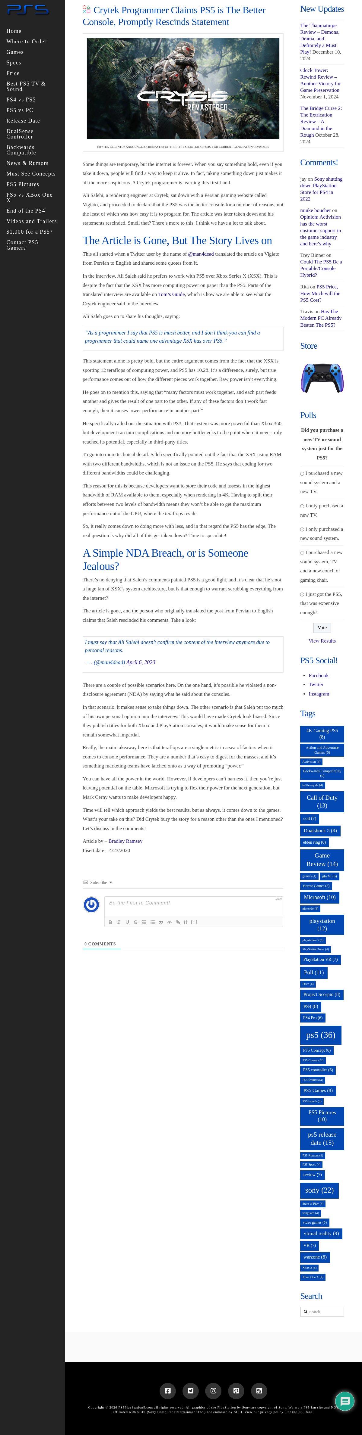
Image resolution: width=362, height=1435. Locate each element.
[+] (194, 922)
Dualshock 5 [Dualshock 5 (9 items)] (320, 830)
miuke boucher (315, 210)
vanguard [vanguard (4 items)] (310, 1213)
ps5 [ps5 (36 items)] (320, 1035)
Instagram (319, 694)
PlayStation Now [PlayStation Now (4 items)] (315, 949)
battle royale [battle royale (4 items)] (312, 785)
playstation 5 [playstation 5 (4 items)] (312, 940)
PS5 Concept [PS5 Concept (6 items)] (317, 1050)
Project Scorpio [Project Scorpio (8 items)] (321, 994)
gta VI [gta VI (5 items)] (329, 876)
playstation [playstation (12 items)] (322, 925)
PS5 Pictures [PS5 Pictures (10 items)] (322, 1116)
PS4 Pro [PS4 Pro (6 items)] (313, 1018)
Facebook (319, 675)
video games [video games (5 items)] (315, 1222)
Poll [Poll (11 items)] (314, 972)
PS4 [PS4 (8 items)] (310, 1006)
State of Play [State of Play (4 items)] (312, 1203)
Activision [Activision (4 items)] (311, 761)
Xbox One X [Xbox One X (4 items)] (312, 1277)
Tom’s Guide (171, 294)
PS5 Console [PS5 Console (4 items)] (312, 1060)
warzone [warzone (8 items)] (315, 1256)
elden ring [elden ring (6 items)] (314, 842)
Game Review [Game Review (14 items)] (322, 859)
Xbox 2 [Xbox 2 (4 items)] (309, 1267)
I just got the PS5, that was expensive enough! (321, 603)
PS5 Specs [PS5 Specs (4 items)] (311, 1164)
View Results (322, 641)
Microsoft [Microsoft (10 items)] (319, 897)
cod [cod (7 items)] (309, 818)
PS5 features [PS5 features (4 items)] (312, 1080)
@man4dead (201, 254)
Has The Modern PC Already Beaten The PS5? (320, 318)
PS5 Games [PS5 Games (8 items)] (318, 1090)
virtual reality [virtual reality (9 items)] (321, 1233)
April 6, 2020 (140, 662)
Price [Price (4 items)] (307, 983)
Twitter (316, 684)
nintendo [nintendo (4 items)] (310, 908)
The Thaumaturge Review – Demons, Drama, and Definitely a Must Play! (319, 39)
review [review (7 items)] (312, 1174)
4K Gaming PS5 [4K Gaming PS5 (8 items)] (322, 733)
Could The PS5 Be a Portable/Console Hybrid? (321, 268)
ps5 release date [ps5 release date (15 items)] (322, 1139)
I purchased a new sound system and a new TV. (321, 482)
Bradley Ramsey (126, 841)
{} (186, 922)
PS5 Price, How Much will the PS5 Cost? (320, 293)
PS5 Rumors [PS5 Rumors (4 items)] (312, 1155)
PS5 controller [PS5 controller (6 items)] (318, 1070)
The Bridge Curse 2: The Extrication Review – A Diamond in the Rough (321, 121)
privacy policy (272, 1412)
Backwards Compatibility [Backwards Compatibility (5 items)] (322, 773)
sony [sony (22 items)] (319, 1190)
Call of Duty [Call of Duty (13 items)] (322, 801)
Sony (282, 1407)
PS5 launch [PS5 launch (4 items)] (311, 1101)
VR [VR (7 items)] (309, 1245)
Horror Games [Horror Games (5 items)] (316, 886)
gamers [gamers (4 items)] (309, 876)
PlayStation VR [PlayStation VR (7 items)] (320, 959)
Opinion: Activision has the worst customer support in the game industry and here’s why (320, 230)
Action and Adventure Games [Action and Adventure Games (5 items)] (322, 750)
